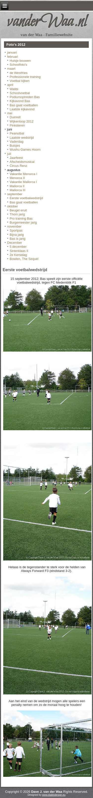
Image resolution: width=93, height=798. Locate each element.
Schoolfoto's (18, 64)
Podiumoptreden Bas (25, 97)
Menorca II (17, 178)
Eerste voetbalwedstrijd (26, 198)
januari (12, 52)
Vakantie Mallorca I (23, 182)
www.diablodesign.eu (53, 795)
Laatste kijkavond (22, 109)
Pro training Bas (21, 218)
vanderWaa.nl (46, 22)
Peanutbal (17, 133)
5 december (18, 246)
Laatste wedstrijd (22, 137)
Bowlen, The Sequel (24, 259)
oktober (12, 206)
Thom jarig (17, 214)
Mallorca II (17, 186)
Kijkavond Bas (20, 101)
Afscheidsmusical (22, 162)
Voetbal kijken (20, 81)
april (10, 85)
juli (9, 154)
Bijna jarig (17, 235)
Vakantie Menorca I (23, 174)
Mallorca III (18, 190)
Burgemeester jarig (23, 222)
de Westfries (19, 73)
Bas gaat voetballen (24, 105)
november (14, 226)
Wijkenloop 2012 (21, 121)
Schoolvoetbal (20, 93)
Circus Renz (18, 166)
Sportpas (16, 230)
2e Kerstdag (18, 255)
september (14, 194)
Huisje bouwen (20, 60)
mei (9, 113)
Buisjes (15, 145)
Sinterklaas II (19, 251)
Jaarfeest (16, 158)
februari (12, 57)
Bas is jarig (18, 239)
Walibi (14, 89)
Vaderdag (16, 141)
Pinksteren (17, 125)
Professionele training (25, 77)
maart (11, 68)
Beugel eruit (18, 210)
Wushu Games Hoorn (25, 149)
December (14, 243)
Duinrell (15, 117)
